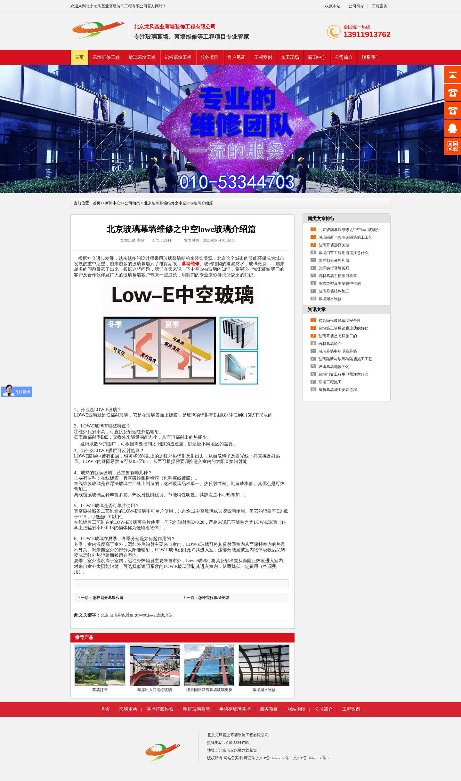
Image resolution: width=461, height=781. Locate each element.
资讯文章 (317, 309)
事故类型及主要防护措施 (340, 283)
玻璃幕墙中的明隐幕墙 (338, 351)
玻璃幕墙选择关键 (334, 245)
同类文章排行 (321, 218)
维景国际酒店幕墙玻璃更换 (209, 690)
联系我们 (371, 57)
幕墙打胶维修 (160, 709)
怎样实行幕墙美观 (213, 597)
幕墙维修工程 (106, 57)
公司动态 (132, 203)
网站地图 (296, 709)
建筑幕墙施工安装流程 (338, 389)
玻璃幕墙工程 (142, 57)
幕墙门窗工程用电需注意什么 (343, 253)
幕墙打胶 (100, 690)
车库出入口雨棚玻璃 (154, 690)
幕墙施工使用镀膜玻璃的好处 (343, 328)
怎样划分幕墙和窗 (108, 597)
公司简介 (356, 6)
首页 (79, 57)
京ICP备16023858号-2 (274, 758)
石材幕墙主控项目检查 (338, 276)
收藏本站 (332, 6)
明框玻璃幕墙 (196, 709)
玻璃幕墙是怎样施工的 (338, 336)
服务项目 (209, 57)
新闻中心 (317, 57)
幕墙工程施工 (330, 382)
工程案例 (379, 6)
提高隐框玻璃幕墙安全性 (340, 320)
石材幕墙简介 (330, 343)
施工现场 (290, 57)
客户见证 (236, 57)
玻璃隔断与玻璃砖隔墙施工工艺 (345, 237)
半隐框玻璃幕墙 (235, 709)
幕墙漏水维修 (264, 690)
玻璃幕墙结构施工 (334, 291)
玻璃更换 (128, 709)
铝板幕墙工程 (178, 57)
